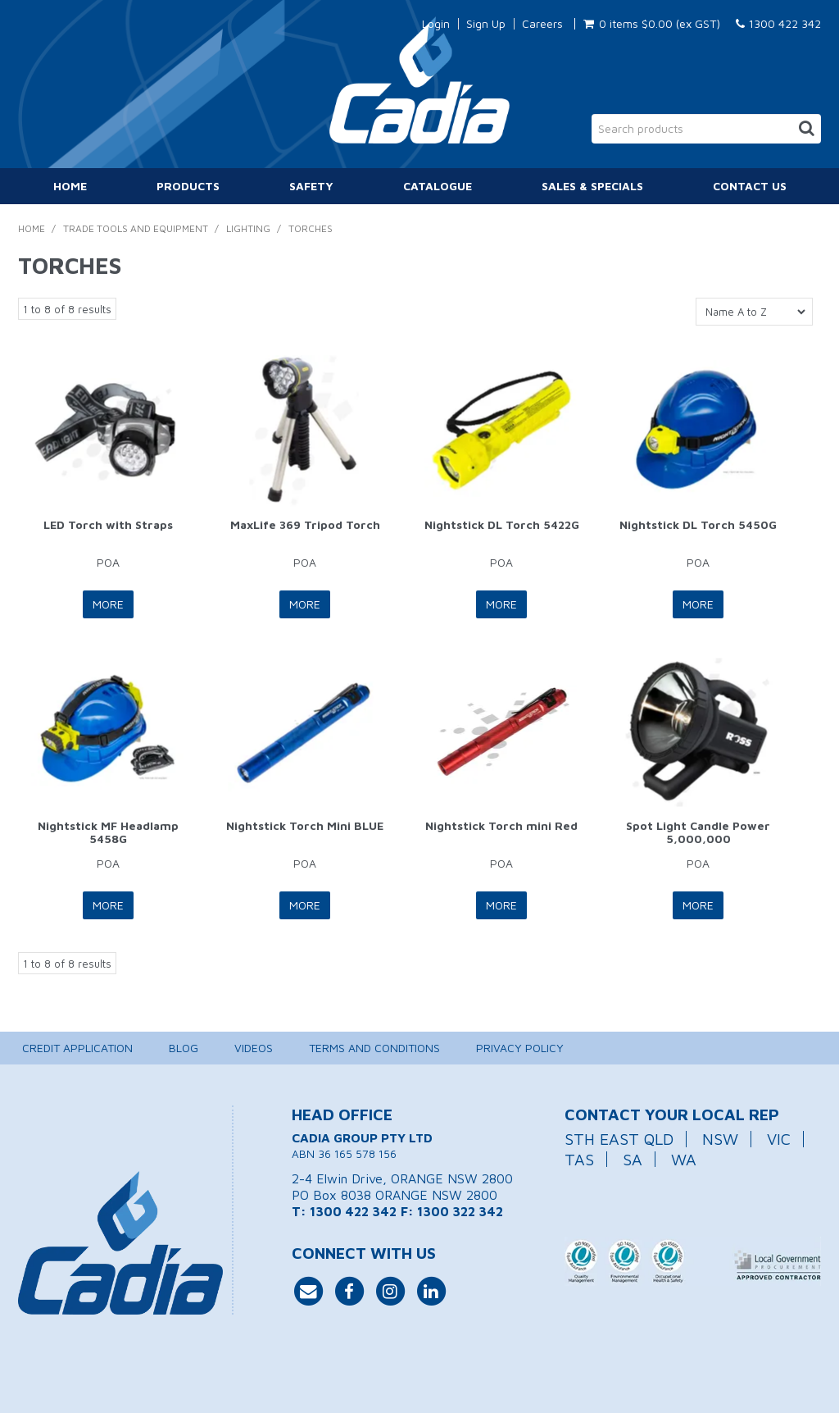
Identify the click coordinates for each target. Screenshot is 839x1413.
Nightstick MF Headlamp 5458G (108, 831)
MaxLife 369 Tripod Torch (305, 524)
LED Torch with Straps (108, 524)
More (108, 604)
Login (436, 24)
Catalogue (437, 186)
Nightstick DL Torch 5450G (698, 524)
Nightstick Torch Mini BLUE (304, 825)
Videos (253, 1048)
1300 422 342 (778, 23)
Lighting (248, 228)
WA (683, 1159)
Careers (542, 24)
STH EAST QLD (619, 1138)
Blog (183, 1048)
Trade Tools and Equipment (135, 228)
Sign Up (486, 24)
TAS (579, 1159)
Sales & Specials (592, 186)
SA (632, 1159)
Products (188, 186)
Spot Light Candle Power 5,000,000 (698, 831)
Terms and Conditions (374, 1048)
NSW (720, 1138)
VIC (779, 1138)
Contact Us (750, 186)
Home (70, 186)
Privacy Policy (520, 1048)
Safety (311, 186)
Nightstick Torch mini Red (501, 825)
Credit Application (77, 1048)
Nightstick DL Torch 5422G (501, 524)
